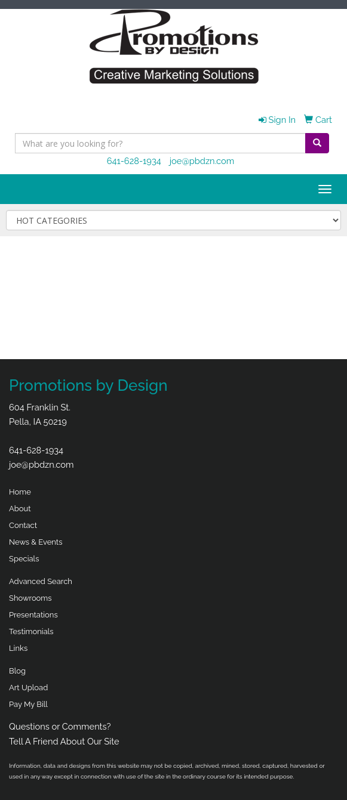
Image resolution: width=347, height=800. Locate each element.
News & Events (36, 542)
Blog (17, 670)
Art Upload (28, 687)
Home (20, 491)
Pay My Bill (28, 704)
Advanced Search (40, 581)
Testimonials (31, 631)
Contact (23, 525)
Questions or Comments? (60, 726)
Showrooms (30, 598)
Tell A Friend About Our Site (64, 741)
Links (18, 648)
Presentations (33, 614)
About (20, 508)
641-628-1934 (134, 161)
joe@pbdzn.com (202, 161)
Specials (24, 558)
